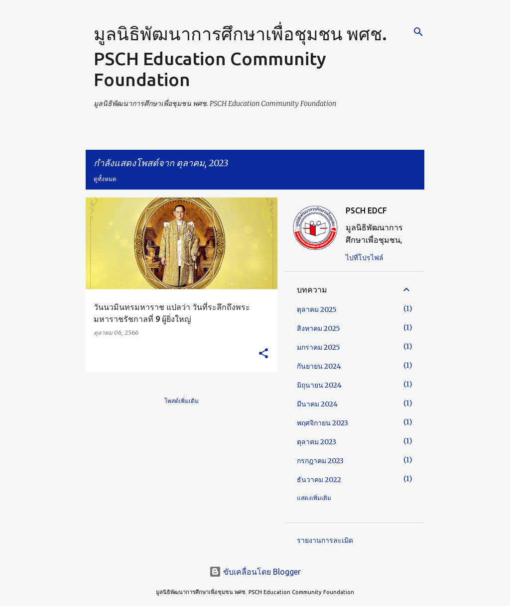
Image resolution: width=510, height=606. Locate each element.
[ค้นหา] (418, 32)
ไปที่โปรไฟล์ (364, 258)
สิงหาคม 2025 (318, 328)
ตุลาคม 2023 (316, 441)
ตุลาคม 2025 (317, 309)
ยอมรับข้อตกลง (339, 578)
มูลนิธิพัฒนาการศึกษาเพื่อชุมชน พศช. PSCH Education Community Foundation (240, 56)
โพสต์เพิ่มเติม (181, 401)
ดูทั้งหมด (105, 179)
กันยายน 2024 (319, 366)
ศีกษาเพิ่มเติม (407, 578)
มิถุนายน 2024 (319, 385)
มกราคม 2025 (318, 347)
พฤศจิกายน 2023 (322, 422)
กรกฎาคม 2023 (320, 460)
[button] (263, 353)
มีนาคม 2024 (317, 404)
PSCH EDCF (366, 210)
